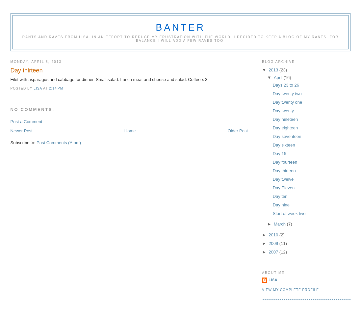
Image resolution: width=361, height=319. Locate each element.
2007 (274, 252)
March (280, 224)
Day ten (280, 196)
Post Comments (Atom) (59, 142)
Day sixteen (284, 145)
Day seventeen (287, 136)
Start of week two (289, 213)
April (279, 77)
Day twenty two (287, 93)
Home (130, 130)
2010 (274, 234)
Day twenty (283, 110)
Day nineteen (285, 119)
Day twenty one (287, 102)
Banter (180, 27)
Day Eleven (284, 187)
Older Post (238, 130)
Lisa (273, 280)
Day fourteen (285, 162)
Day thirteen (284, 170)
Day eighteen (285, 127)
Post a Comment (26, 121)
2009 (274, 243)
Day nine (281, 204)
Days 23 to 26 (286, 85)
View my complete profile (290, 290)
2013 (274, 69)
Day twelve (283, 179)
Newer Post (22, 130)
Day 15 (279, 153)
